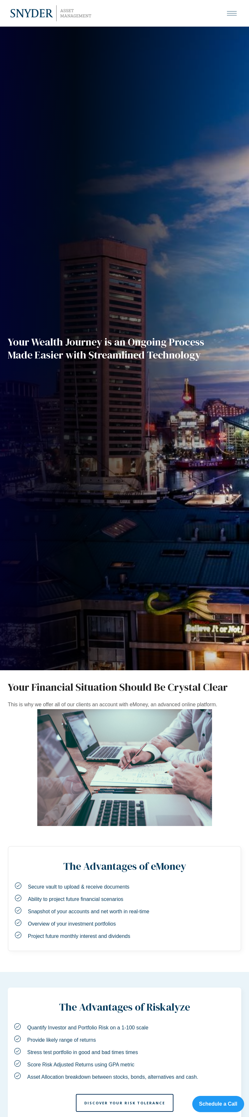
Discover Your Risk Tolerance (124, 1102)
